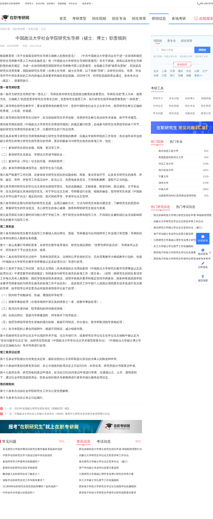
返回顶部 (203, 280)
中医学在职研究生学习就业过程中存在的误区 (27, 455)
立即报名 (203, 267)
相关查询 (86, 3)
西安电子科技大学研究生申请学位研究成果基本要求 (107, 492)
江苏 (164, 75)
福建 (188, 75)
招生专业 (119, 18)
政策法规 (33, 29)
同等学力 (29, 3)
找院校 (158, 40)
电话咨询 (203, 253)
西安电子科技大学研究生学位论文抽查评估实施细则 (107, 486)
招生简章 (139, 18)
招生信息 (174, 113)
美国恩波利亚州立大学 (171, 157)
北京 (156, 71)
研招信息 (159, 18)
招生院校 (99, 18)
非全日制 (40, 3)
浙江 (172, 75)
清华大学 (163, 182)
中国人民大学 (170, 56)
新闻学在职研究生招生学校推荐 (20, 467)
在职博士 (51, 3)
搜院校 (202, 49)
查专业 (171, 40)
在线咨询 (203, 240)
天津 (172, 71)
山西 (196, 71)
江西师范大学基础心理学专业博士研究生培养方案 (106, 473)
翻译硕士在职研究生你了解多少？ (21, 473)
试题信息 (190, 113)
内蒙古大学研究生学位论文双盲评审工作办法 (104, 455)
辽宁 (205, 71)
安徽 (180, 75)
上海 (164, 71)
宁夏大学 (163, 176)
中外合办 (73, 3)
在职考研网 (14, 3)
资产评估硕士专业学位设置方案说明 (99, 467)
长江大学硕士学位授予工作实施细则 (99, 480)
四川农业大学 (166, 170)
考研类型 (79, 18)
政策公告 (206, 113)
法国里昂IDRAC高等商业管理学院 (177, 195)
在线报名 (203, 18)
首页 (63, 18)
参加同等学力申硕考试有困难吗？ (21, 461)
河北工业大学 (166, 163)
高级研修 (62, 3)
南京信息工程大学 (168, 150)
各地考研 (179, 18)
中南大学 (163, 189)
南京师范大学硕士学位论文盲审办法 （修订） (104, 461)
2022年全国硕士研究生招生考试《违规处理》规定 (42, 408)
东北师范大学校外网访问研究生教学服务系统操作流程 (32, 449)
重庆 (180, 71)
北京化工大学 (201, 56)
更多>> (198, 75)
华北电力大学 (186, 56)
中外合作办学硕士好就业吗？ (19, 492)
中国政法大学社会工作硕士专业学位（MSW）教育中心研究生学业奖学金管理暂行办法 (62, 413)
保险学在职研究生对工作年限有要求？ (24, 480)
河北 (188, 71)
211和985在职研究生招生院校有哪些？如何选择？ (30, 486)
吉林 (156, 75)
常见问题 (158, 113)
